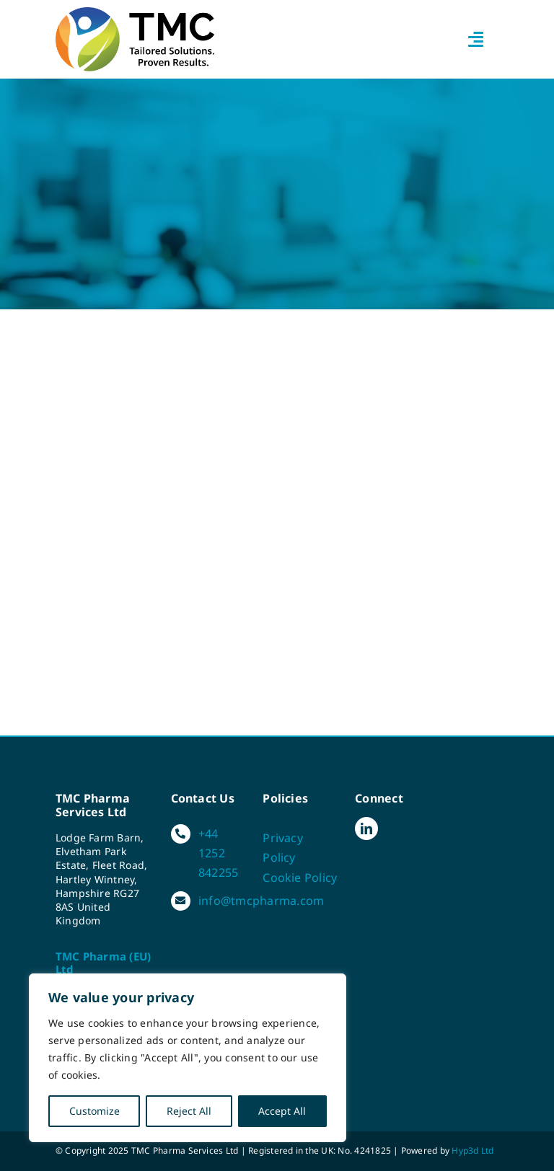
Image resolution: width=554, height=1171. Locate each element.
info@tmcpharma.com (261, 901)
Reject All (189, 1111)
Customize (94, 1111)
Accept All (282, 1111)
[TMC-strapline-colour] (135, 13)
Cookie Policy (300, 877)
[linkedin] (366, 828)
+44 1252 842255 (218, 853)
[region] (187, 1057)
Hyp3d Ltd (472, 1150)
